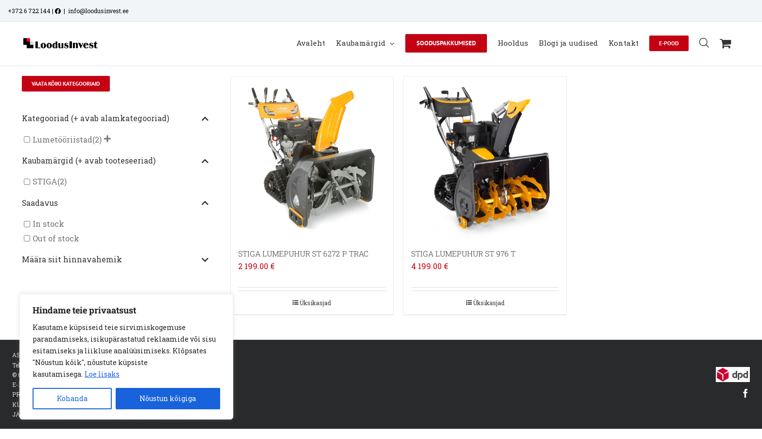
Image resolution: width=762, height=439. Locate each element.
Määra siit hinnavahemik (115, 260)
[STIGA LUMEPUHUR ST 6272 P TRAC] (312, 157)
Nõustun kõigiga (167, 398)
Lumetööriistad (62, 139)
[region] (126, 357)
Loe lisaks (102, 374)
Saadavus (115, 203)
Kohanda (72, 398)
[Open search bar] (704, 42)
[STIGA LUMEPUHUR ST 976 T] (485, 157)
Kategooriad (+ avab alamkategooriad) (115, 118)
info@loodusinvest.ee (98, 11)
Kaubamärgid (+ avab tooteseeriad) (115, 161)
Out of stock (56, 238)
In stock (48, 224)
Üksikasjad (315, 303)
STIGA (45, 182)
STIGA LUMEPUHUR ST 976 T (463, 253)
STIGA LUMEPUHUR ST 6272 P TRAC (303, 253)
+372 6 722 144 (29, 11)
